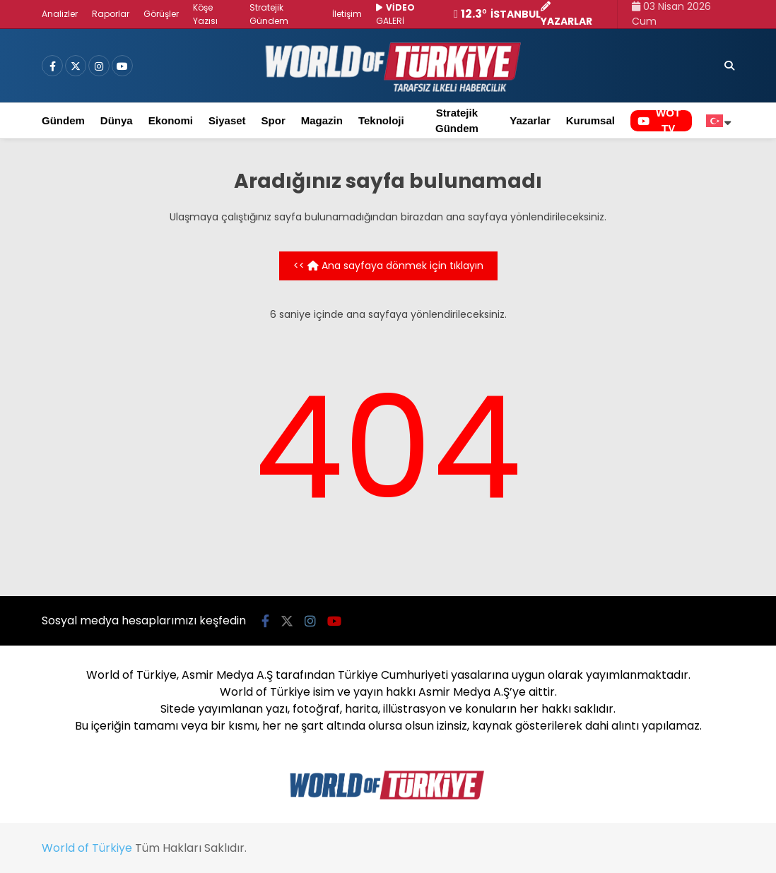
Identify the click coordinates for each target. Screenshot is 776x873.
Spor (273, 120)
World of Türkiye (87, 848)
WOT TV (659, 120)
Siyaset (227, 120)
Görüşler (161, 14)
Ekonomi (170, 120)
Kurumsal (590, 120)
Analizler (60, 14)
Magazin (322, 120)
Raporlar (110, 14)
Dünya (116, 120)
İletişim (347, 14)
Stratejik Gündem (456, 121)
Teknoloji (381, 120)
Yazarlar (530, 120)
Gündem (63, 120)
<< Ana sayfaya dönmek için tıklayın (388, 266)
